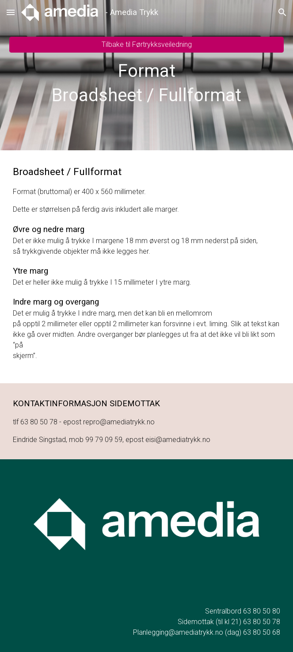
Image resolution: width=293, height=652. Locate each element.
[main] (146, 83)
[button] (10, 12)
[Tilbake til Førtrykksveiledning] (146, 44)
